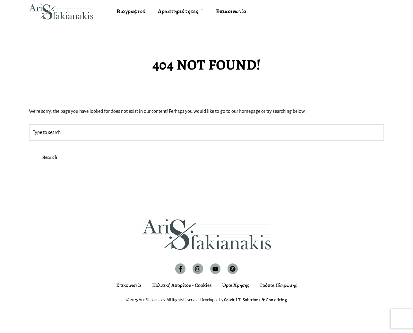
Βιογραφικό (130, 11)
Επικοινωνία (231, 11)
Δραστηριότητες (178, 11)
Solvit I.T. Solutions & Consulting (255, 300)
